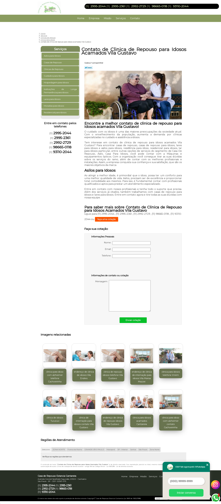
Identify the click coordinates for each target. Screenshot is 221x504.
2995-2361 (118, 6)
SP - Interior (122, 449)
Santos (133, 449)
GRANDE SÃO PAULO (94, 449)
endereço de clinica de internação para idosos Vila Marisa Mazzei (142, 376)
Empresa (94, 18)
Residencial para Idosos (55, 112)
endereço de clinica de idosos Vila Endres (84, 375)
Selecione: (46, 449)
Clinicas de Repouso (54, 69)
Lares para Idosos (52, 99)
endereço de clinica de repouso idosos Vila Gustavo (113, 421)
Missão (107, 18)
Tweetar (88, 67)
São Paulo (143, 449)
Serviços (121, 18)
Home (80, 18)
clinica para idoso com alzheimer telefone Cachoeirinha (54, 376)
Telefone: (126, 256)
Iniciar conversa (186, 492)
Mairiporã (111, 449)
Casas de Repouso (53, 62)
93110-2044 (180, 6)
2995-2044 (98, 6)
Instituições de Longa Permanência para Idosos (60, 91)
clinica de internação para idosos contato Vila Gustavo (84, 422)
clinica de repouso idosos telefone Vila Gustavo (113, 375)
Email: (128, 249)
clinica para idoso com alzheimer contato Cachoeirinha (170, 422)
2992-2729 (138, 6)
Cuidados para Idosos (54, 76)
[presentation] (110, 266)
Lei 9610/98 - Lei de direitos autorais (119, 466)
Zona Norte (154, 449)
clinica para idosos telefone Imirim (171, 373)
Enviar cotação (133, 320)
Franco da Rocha (75, 449)
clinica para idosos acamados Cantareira (142, 421)
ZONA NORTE (59, 449)
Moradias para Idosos (54, 106)
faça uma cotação (106, 219)
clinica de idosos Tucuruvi (54, 419)
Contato (135, 18)
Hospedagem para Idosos (56, 82)
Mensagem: (123, 295)
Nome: (127, 243)
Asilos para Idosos (52, 56)
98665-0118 (159, 6)
